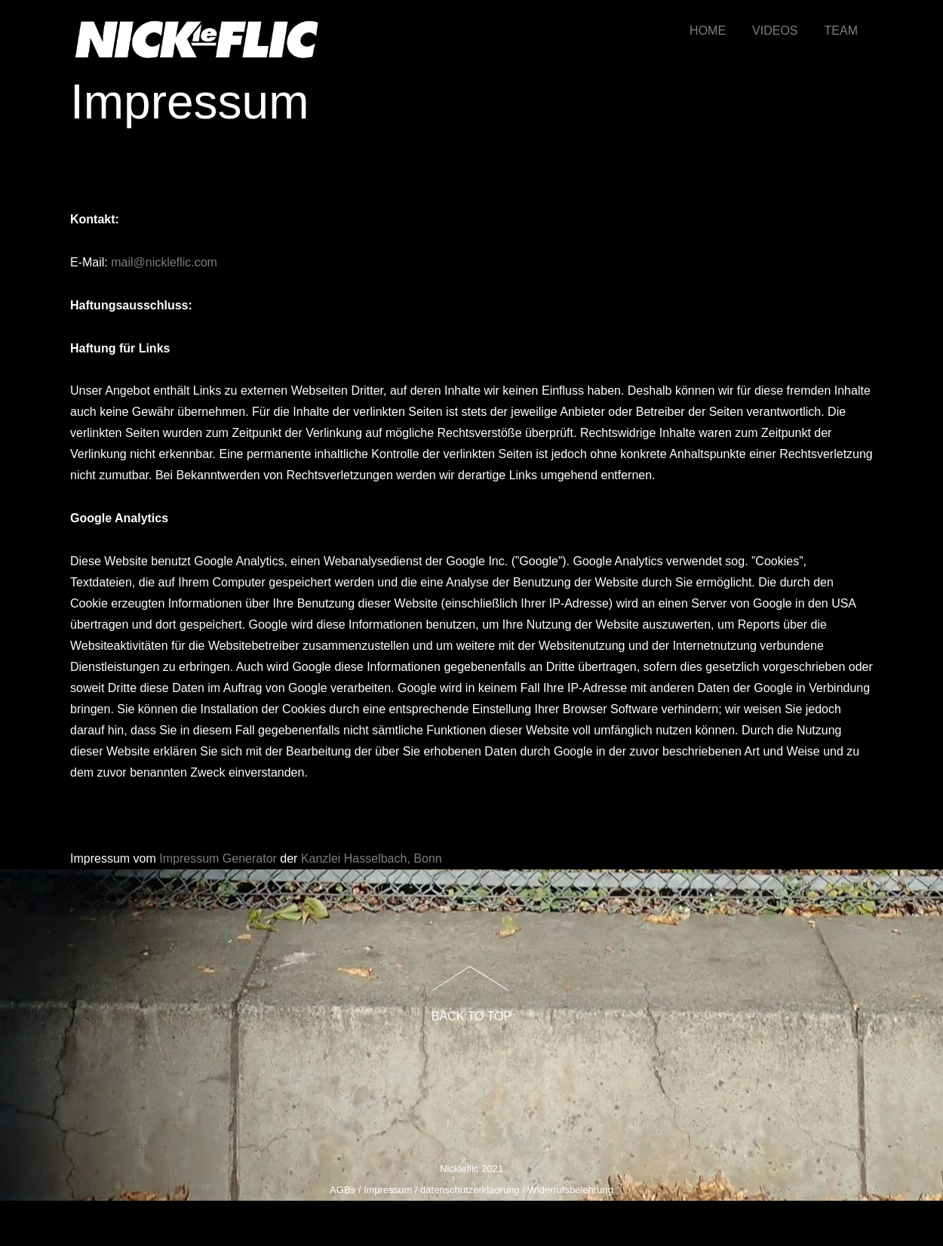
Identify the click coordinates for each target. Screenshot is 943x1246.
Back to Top (471, 1016)
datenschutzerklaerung (470, 1189)
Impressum (388, 1189)
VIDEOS (774, 30)
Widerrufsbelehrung (570, 1189)
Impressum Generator (218, 858)
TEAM (841, 30)
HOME (708, 30)
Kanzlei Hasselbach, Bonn (371, 858)
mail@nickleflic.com (164, 262)
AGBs (342, 1189)
